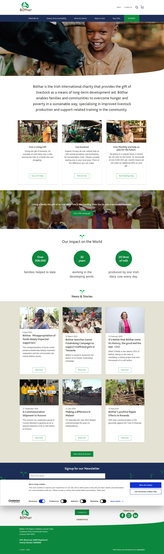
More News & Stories (82, 454)
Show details (115, 550)
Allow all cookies (145, 533)
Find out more (82, 176)
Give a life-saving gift (82, 213)
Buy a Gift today (38, 176)
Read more (40, 370)
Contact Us (128, 7)
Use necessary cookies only (146, 540)
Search (137, 7)
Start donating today (126, 176)
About (119, 7)
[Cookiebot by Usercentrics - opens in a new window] (14, 549)
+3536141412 (82, 519)
